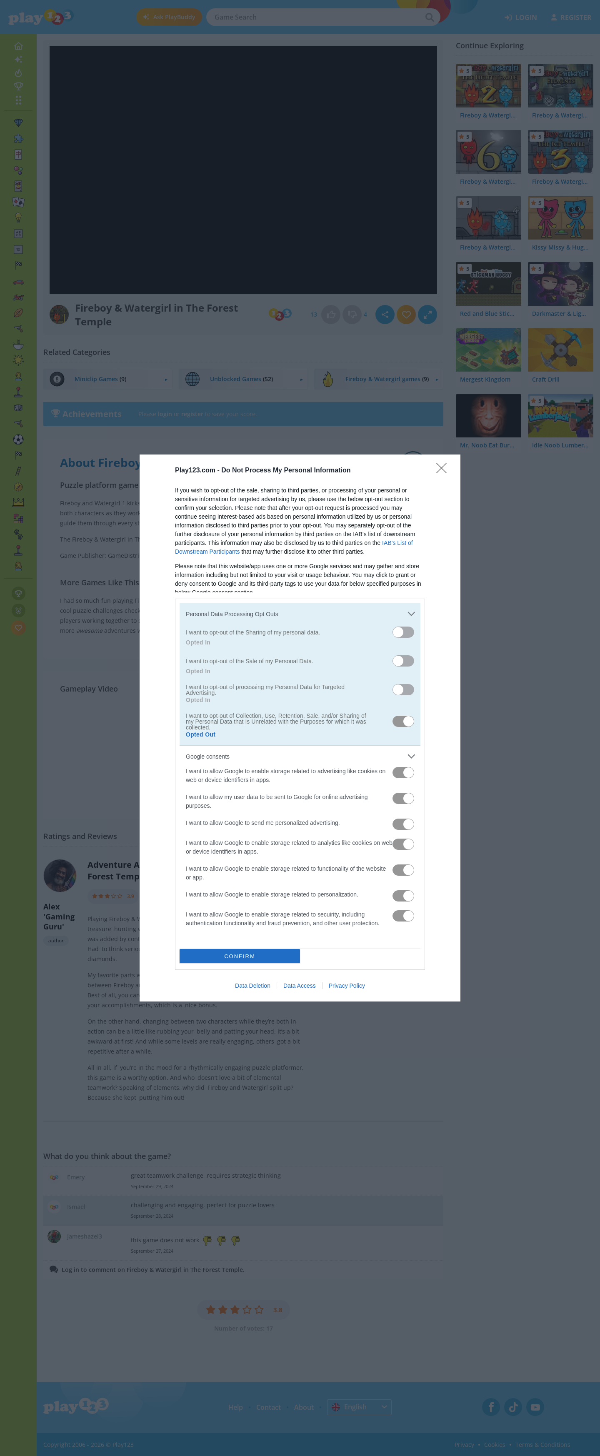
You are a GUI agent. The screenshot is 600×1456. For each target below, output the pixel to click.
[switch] (403, 632)
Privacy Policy (347, 985)
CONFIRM (239, 956)
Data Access (299, 985)
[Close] (444, 471)
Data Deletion (252, 985)
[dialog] (300, 728)
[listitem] (300, 613)
